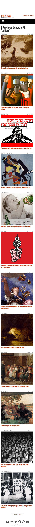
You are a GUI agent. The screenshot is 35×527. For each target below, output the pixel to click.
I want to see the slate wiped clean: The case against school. (15, 386)
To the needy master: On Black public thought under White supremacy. (14, 466)
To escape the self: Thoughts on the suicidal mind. (12, 347)
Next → (21, 514)
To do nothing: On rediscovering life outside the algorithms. (14, 68)
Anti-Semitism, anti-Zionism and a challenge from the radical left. (16, 148)
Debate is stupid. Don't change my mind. (10, 426)
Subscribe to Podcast (28, 15)
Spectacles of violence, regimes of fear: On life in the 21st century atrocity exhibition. (16, 266)
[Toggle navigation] (3, 21)
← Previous (14, 514)
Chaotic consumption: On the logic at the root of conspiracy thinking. (15, 108)
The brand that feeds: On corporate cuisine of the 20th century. (16, 226)
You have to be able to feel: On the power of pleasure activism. (15, 187)
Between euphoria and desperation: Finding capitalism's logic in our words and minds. (16, 307)
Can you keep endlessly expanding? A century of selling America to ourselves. (16, 507)
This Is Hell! (5, 15)
